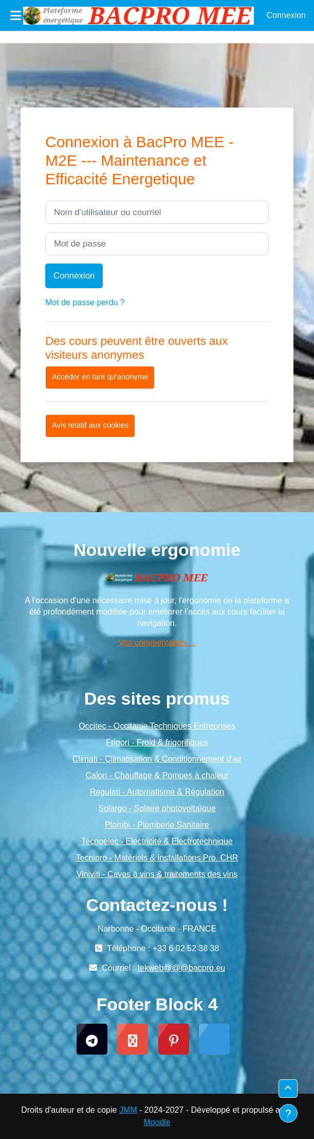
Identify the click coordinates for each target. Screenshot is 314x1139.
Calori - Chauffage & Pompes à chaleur (156, 775)
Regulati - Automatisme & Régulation (157, 791)
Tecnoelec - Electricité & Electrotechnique (156, 841)
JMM (128, 1110)
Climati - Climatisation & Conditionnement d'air (157, 759)
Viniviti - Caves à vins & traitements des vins (157, 874)
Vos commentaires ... (157, 642)
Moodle (156, 1122)
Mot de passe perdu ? (85, 302)
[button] (288, 1088)
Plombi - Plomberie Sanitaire (157, 824)
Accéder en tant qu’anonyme (100, 377)
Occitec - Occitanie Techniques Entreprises (157, 726)
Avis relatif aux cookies (90, 425)
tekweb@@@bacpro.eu (182, 967)
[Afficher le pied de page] (288, 1113)
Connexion (286, 15)
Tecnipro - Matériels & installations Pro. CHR (157, 857)
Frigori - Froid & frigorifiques (157, 742)
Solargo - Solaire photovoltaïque (157, 808)
